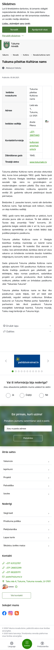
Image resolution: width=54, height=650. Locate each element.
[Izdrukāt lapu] (27, 326)
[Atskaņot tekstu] (13, 68)
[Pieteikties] (28, 438)
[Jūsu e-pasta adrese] (28, 428)
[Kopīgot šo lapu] (27, 331)
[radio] (10, 395)
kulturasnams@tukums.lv (34, 145)
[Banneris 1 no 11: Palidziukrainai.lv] (27, 361)
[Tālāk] (48, 360)
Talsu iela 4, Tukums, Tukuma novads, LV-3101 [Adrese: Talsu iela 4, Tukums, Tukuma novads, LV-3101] (28, 581)
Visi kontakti (16, 595)
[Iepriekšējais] (6, 360)
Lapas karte (9, 537)
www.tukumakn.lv (38, 162)
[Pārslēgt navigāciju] (27, 644)
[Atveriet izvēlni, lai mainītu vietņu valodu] (12, 645)
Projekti (7, 477)
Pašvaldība (8, 485)
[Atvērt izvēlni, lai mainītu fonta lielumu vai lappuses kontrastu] (42, 645)
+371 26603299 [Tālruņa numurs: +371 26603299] (13, 567)
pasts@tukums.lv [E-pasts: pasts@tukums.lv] (14, 576)
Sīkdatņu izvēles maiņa (14, 545)
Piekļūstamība (10, 529)
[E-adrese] (8, 586)
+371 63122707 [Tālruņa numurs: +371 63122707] (13, 563)
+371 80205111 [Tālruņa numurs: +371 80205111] (13, 572)
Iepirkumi (8, 469)
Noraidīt (14, 29)
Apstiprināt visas (40, 29)
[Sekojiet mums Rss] (17, 613)
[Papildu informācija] (16, 587)
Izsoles (6, 493)
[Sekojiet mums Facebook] (4, 613)
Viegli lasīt (8, 513)
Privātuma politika (12, 521)
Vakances (8, 461)
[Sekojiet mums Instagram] (10, 613)
